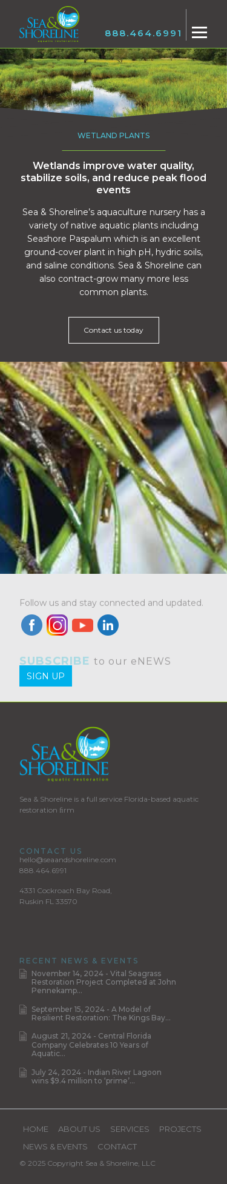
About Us (79, 1129)
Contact (117, 1146)
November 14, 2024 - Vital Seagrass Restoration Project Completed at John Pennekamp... (103, 982)
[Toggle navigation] (199, 32)
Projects (180, 1129)
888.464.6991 (143, 33)
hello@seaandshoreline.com (67, 859)
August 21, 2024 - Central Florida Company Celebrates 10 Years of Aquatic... (91, 1044)
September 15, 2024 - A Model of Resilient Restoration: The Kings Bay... (101, 1013)
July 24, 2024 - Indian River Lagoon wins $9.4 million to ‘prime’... (96, 1076)
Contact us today (113, 329)
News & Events (55, 1146)
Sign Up (46, 676)
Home (35, 1129)
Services (130, 1129)
